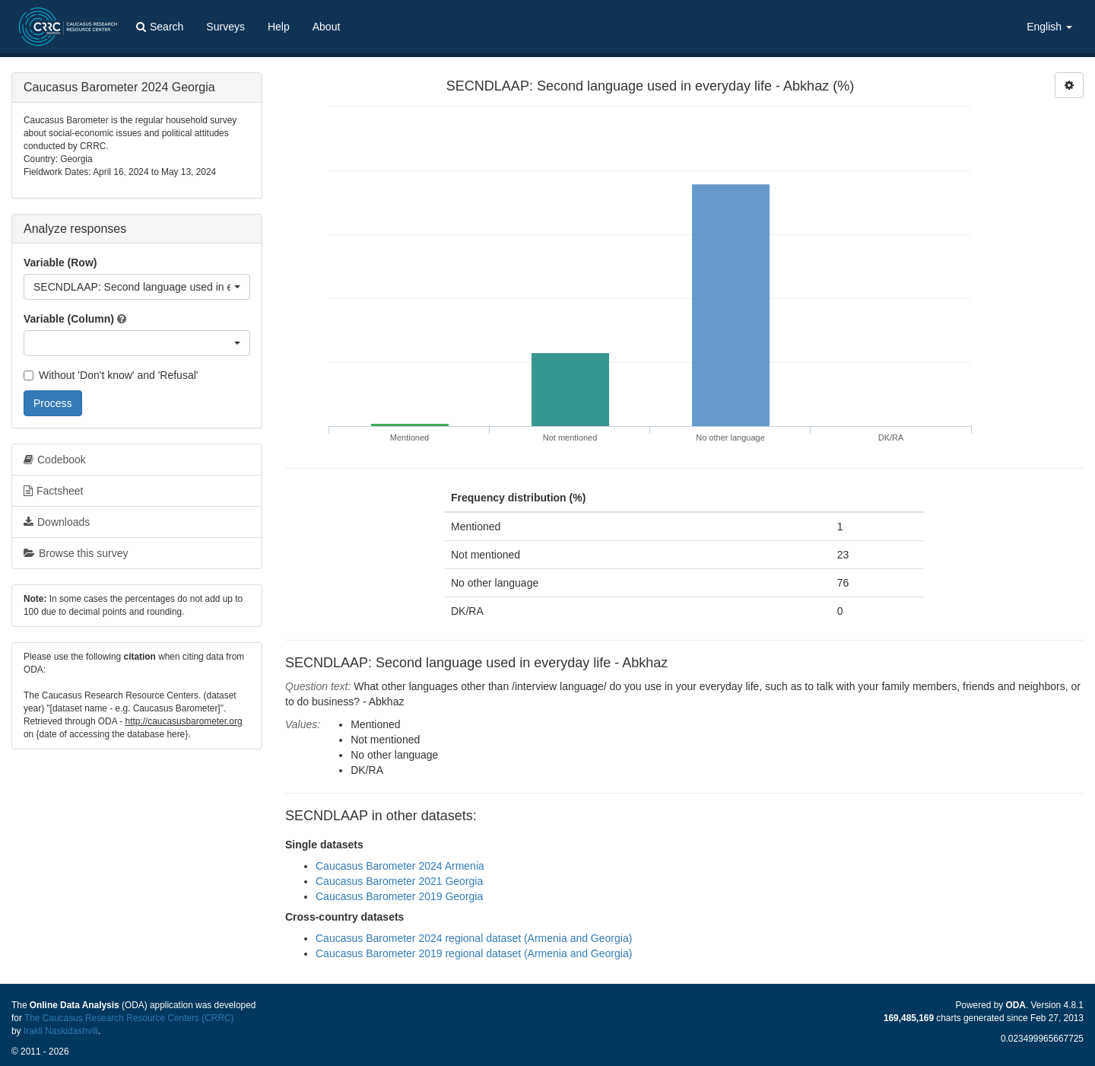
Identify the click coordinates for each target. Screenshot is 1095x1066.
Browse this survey (76, 553)
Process (52, 403)
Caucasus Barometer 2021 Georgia (399, 881)
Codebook (55, 459)
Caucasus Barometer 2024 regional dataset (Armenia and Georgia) (474, 938)
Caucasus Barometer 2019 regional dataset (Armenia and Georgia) (474, 953)
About (327, 27)
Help (279, 27)
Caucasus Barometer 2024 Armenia (400, 866)
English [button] (1049, 27)
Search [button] (159, 27)
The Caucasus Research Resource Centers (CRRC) (129, 1018)
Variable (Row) (60, 262)
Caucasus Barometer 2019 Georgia (399, 896)
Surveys (225, 27)
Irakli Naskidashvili (61, 1031)
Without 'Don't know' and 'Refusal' (111, 375)
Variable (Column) (69, 319)
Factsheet (53, 491)
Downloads (57, 522)
